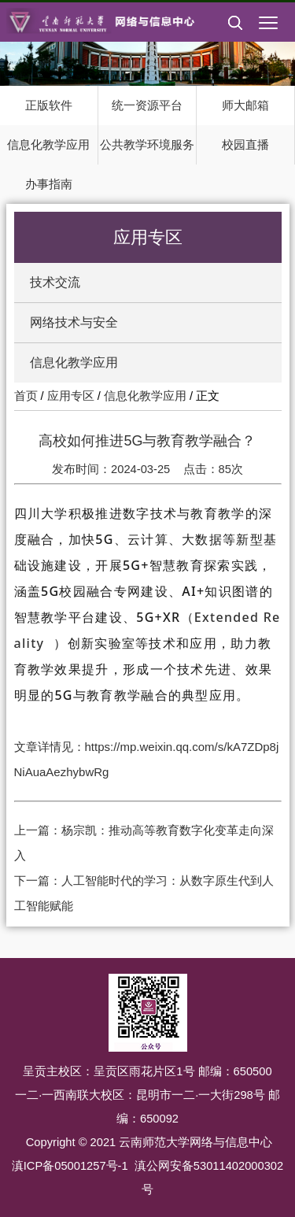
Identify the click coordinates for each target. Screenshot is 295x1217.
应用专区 (70, 396)
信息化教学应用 (74, 362)
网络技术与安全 (74, 322)
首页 (26, 396)
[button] (235, 35)
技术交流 (55, 282)
